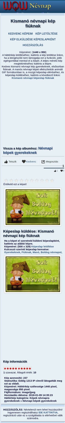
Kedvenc (31, 161)
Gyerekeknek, (12, 252)
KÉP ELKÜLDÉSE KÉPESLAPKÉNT (33, 39)
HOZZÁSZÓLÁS (33, 45)
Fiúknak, (26, 252)
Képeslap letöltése (42, 246)
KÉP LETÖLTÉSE (46, 33)
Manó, (36, 252)
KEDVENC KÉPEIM (20, 33)
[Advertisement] (32, 112)
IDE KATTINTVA (48, 412)
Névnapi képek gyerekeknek (28, 150)
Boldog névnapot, (51, 252)
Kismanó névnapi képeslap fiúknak (33, 77)
